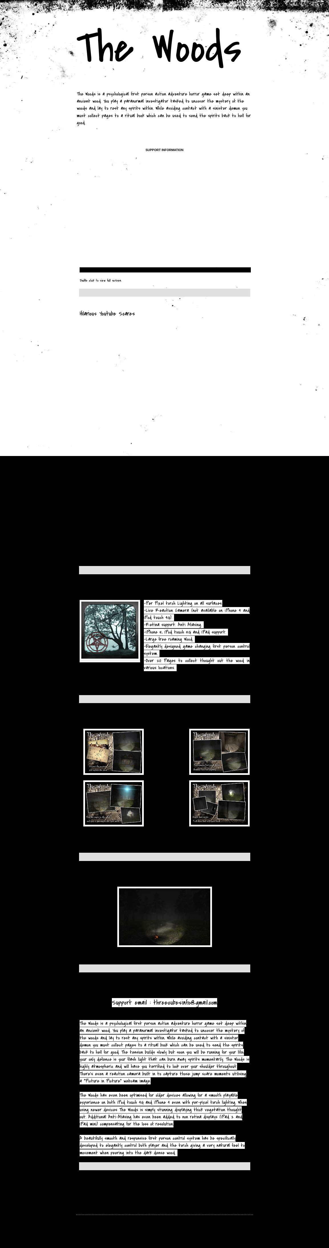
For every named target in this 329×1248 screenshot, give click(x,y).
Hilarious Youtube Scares (107, 314)
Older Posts (241, 1185)
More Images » (89, 844)
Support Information (164, 150)
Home (156, 1185)
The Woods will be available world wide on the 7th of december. (152, 591)
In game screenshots (104, 878)
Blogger (211, 1234)
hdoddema (183, 1234)
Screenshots (94, 720)
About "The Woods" (100, 989)
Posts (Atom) (104, 1193)
